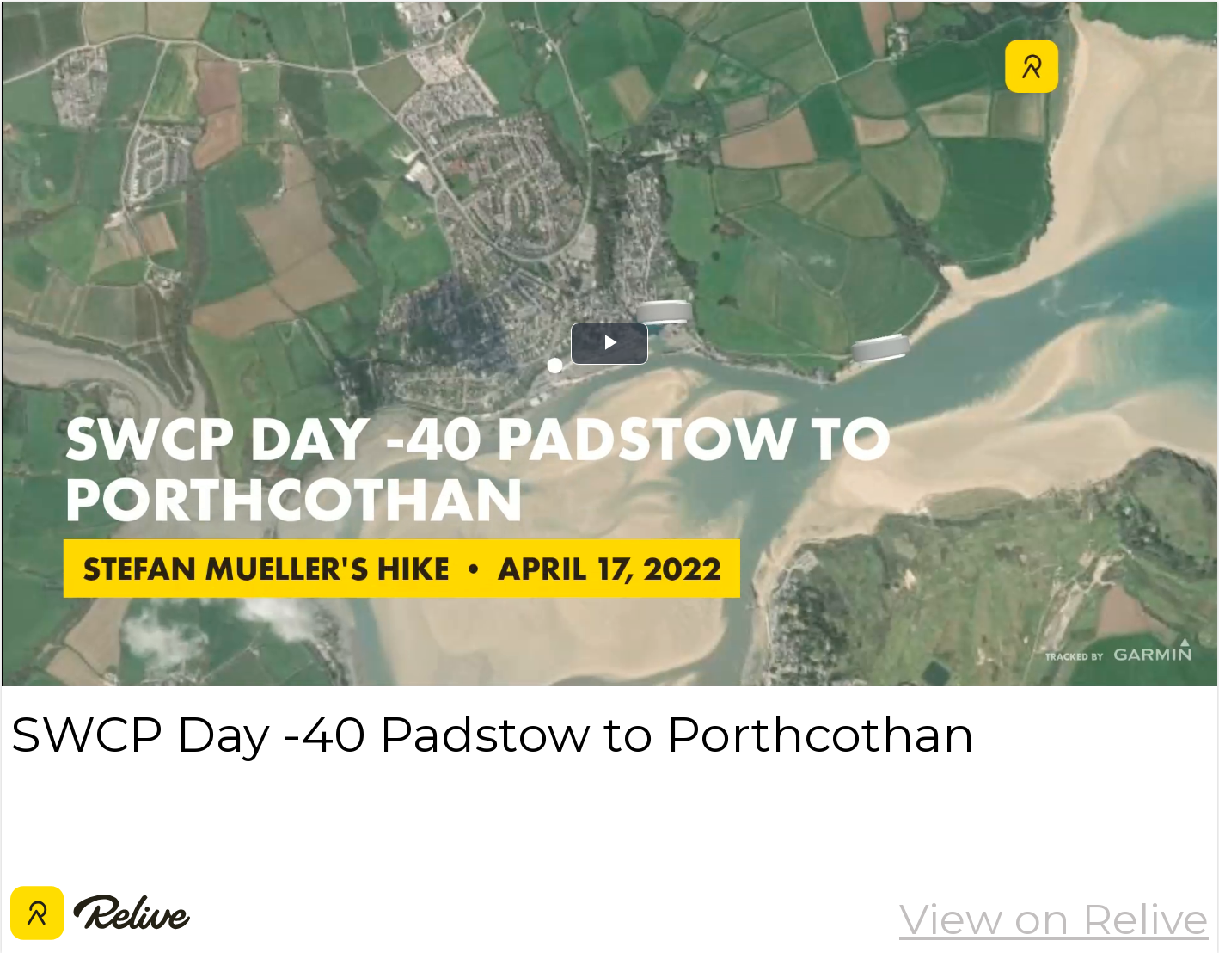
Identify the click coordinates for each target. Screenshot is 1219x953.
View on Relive (1054, 918)
